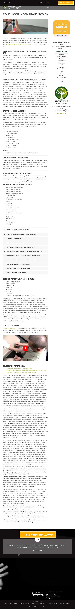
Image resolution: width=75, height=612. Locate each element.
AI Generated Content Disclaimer (37, 606)
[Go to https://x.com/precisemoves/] (4, 3)
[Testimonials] (37, 546)
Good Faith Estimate (64, 603)
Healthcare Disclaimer (24, 603)
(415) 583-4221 (44, 2)
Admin (6, 603)
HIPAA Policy (35, 603)
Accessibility (13, 603)
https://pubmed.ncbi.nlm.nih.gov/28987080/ (19, 368)
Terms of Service (53, 603)
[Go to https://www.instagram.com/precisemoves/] (7, 3)
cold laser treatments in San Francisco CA (17, 44)
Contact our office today (10, 328)
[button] (25, 234)
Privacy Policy (43, 603)
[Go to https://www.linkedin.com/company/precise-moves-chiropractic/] (9, 3)
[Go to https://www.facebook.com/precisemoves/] (2, 3)
